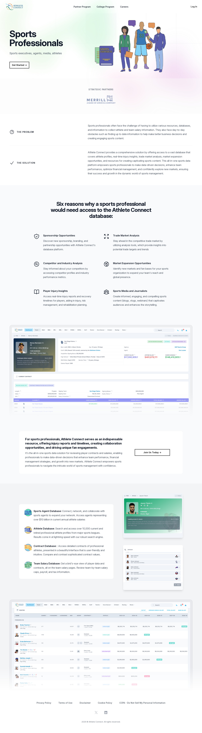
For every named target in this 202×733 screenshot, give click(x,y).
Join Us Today (152, 452)
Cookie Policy (105, 703)
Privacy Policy (44, 703)
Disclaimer (85, 703)
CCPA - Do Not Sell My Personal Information (142, 703)
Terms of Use (65, 703)
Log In (194, 6)
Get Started (19, 65)
